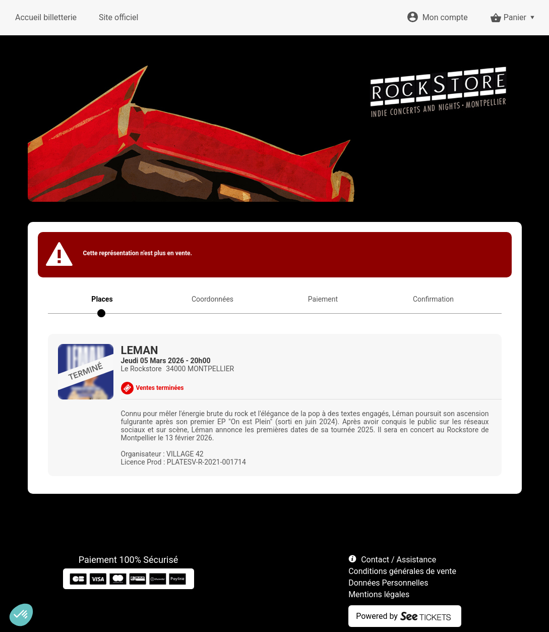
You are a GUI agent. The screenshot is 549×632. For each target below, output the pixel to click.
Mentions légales (378, 594)
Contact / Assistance (398, 559)
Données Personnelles (388, 583)
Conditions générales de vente (402, 571)
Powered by (377, 616)
